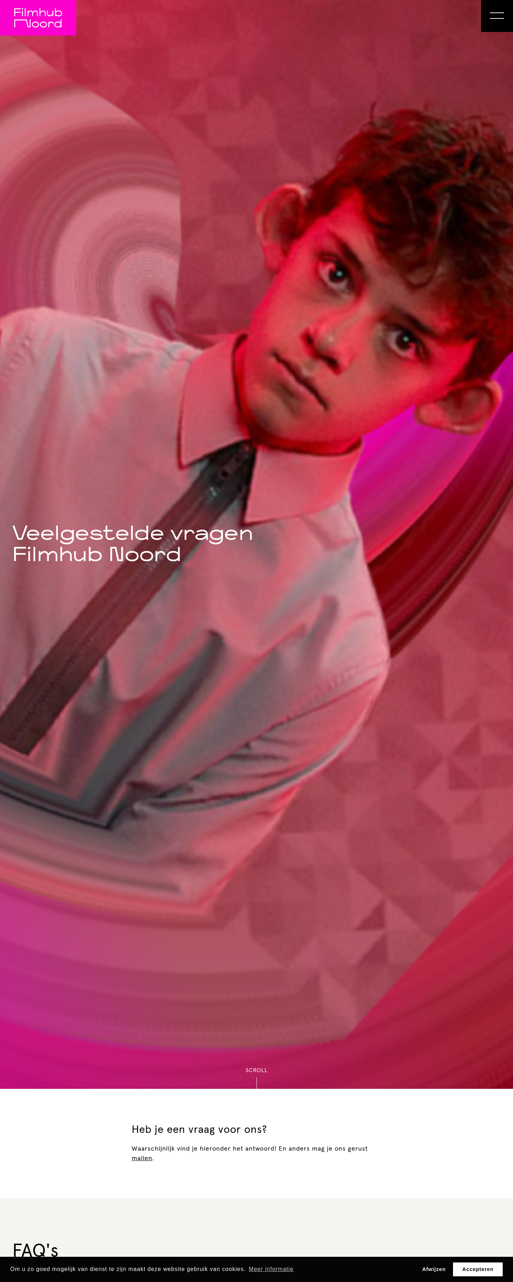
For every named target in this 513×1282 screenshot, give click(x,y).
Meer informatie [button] (271, 1269)
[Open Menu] (497, 16)
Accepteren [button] (477, 1269)
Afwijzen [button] (434, 1269)
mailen (142, 1158)
